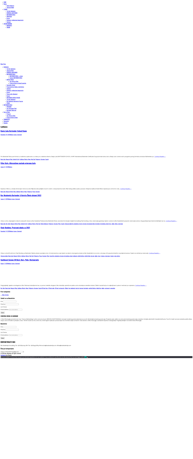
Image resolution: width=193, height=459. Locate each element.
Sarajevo (43, 159)
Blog (11, 159)
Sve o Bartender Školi (12, 108)
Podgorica (38, 159)
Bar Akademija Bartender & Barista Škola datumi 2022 (21, 195)
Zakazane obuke (68, 224)
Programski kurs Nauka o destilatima (15, 87)
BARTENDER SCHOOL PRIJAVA (13, 98)
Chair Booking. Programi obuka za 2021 (15, 227)
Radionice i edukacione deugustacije (15, 20)
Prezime (3, 304)
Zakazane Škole (10, 71)
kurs (110, 224)
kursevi (92, 256)
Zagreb (46, 159)
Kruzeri (8, 18)
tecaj (99, 256)
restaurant (107, 288)
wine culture (117, 256)
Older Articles (5, 295)
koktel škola (87, 256)
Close (4, 64)
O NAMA (5, 9)
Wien (59, 224)
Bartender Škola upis (11, 110)
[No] (87, 357)
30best (66, 288)
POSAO (8, 103)
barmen (85, 224)
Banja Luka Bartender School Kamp (14, 131)
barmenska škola (91, 224)
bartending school (104, 224)
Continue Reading (160, 156)
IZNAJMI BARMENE (8, 24)
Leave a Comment (18, 135)
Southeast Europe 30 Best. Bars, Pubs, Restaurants (20, 259)
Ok (85, 357)
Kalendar (6, 123)
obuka (113, 224)
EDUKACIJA (6, 67)
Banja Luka (3, 159)
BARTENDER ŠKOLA (11, 15)
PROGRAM (9, 107)
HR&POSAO (9, 16)
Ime (2, 301)
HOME (5, 2)
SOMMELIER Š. (7, 119)
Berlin (11, 192)
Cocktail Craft (16, 159)
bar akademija (75, 224)
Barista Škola (7, 112)
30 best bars (45, 288)
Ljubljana (22, 159)
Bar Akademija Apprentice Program (15, 101)
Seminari (9, 22)
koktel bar (98, 288)
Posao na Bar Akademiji (12, 94)
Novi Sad (33, 159)
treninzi (112, 256)
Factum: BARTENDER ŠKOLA (16, 78)
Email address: (5, 309)
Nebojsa (11, 135)
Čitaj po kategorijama (6, 351)
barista (81, 224)
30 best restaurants (59, 288)
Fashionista (3, 355)
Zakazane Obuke (10, 7)
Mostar (26, 159)
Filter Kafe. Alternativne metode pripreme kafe (18, 163)
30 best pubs (51, 288)
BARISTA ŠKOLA (10, 80)
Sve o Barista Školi (14, 81)
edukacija (75, 256)
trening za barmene (105, 256)
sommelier (112, 288)
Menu (2, 64)
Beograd (8, 159)
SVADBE (8, 27)
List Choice (4, 307)
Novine (5, 4)
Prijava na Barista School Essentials (18, 83)
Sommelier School (11, 85)
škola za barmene (119, 224)
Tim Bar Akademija (11, 11)
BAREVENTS (9, 25)
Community (6, 121)
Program (9, 114)
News (29, 159)
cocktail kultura (92, 288)
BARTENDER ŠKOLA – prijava (16, 76)
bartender (97, 224)
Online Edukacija (10, 6)
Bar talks (8, 224)
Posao (33, 192)
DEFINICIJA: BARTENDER (12, 13)
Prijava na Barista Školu (12, 117)
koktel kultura (81, 256)
